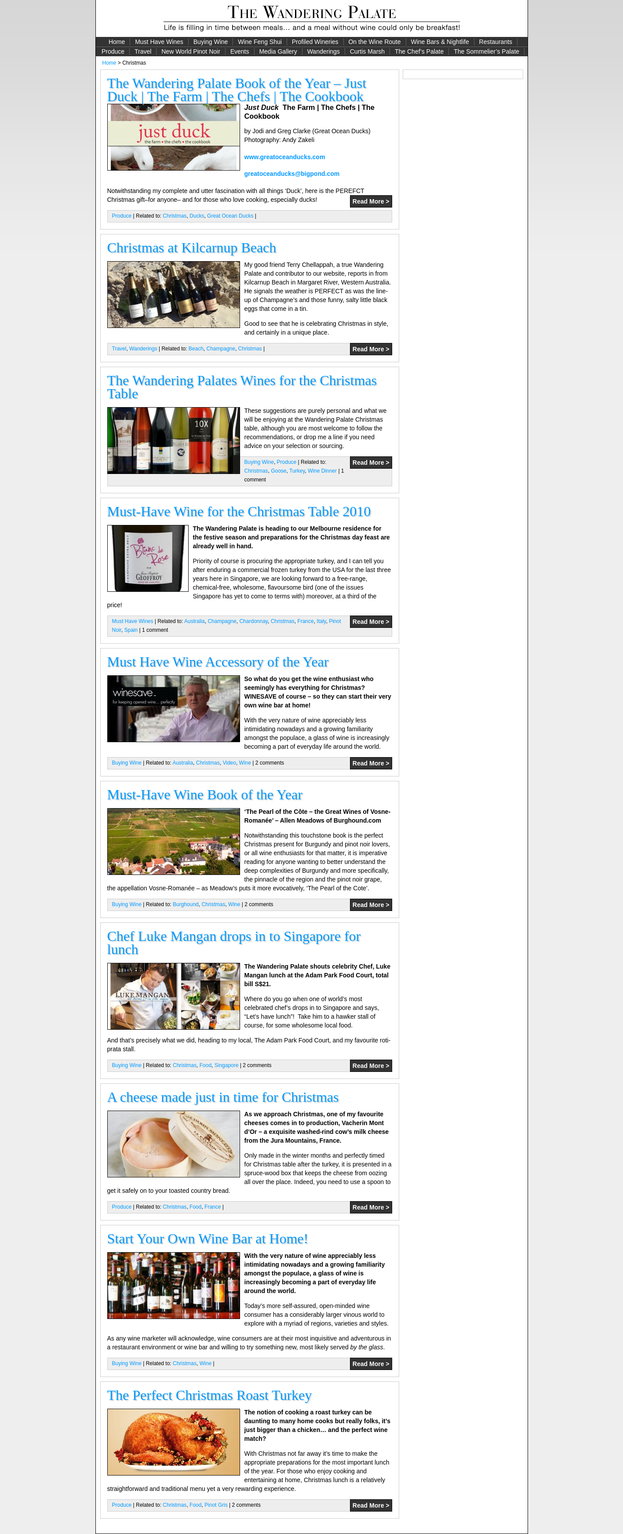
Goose (278, 471)
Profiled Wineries (315, 41)
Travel (143, 51)
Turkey (297, 471)
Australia (194, 621)
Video (229, 763)
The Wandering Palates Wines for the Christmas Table (242, 386)
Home (117, 41)
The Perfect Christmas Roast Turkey (209, 1395)
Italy (321, 621)
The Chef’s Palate (419, 51)
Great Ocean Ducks (230, 216)
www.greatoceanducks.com (284, 156)
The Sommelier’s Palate (486, 51)
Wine (245, 763)
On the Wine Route (374, 41)
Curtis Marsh (367, 51)
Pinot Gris (216, 1505)
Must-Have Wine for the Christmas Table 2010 (239, 511)
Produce (113, 51)
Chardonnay (253, 621)
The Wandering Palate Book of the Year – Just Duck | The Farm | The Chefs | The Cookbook (237, 89)
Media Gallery (278, 51)
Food (205, 1065)
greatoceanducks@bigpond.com (292, 173)
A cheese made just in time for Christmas (223, 1097)
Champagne (221, 349)
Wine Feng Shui (260, 41)
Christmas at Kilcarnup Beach (192, 247)
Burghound (186, 904)
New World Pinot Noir (190, 51)
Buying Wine (210, 41)
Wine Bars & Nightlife (440, 41)
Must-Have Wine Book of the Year (204, 794)
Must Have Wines (159, 41)
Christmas (174, 216)
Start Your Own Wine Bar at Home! (208, 1238)
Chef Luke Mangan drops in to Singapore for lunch (234, 942)
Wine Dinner (322, 471)
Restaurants (495, 41)
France (305, 621)
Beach (196, 349)
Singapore (227, 1065)
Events (239, 51)
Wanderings (323, 51)
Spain (131, 630)
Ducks (196, 216)
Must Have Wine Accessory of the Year (218, 662)
